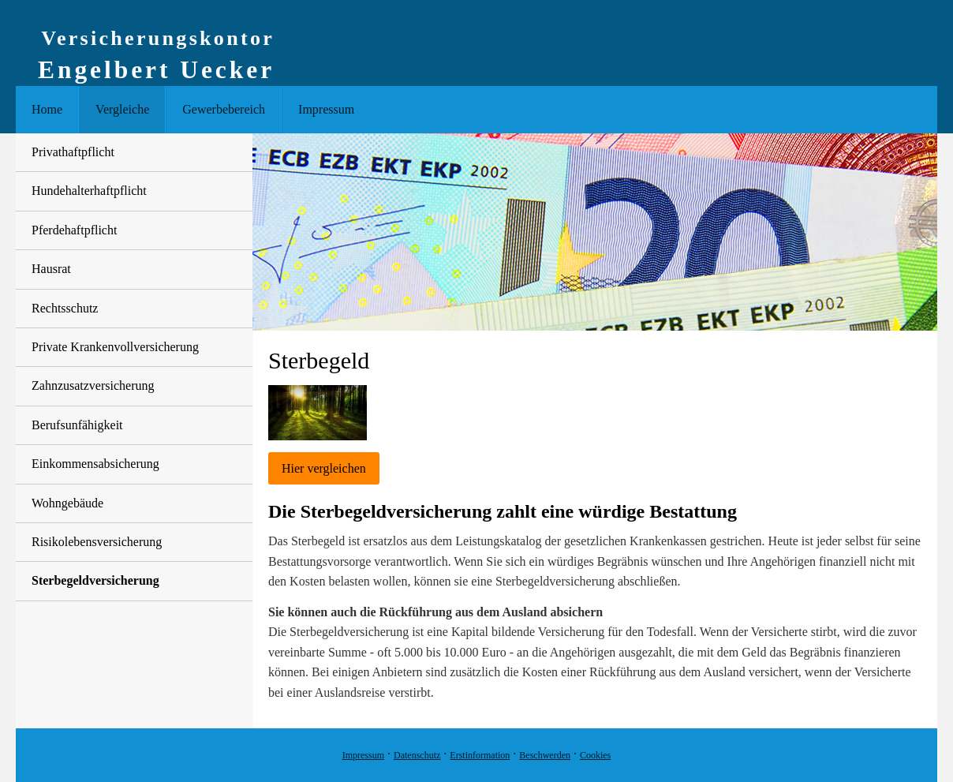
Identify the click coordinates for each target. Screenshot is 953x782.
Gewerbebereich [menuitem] (223, 109)
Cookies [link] (595, 755)
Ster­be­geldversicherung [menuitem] (95, 580)
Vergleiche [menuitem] (122, 109)
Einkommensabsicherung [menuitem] (95, 463)
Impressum (363, 755)
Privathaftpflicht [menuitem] (73, 152)
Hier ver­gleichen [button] (324, 468)
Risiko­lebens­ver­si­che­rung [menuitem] (97, 541)
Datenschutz (417, 755)
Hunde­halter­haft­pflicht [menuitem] (89, 190)
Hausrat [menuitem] (51, 268)
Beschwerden (544, 755)
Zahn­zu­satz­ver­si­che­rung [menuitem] (93, 385)
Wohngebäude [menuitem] (67, 503)
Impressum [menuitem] (326, 109)
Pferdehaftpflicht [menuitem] (74, 230)
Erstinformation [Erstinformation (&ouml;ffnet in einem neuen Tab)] (480, 755)
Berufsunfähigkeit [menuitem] (77, 425)
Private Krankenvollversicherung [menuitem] (115, 347)
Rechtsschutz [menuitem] (65, 308)
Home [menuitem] (47, 109)
